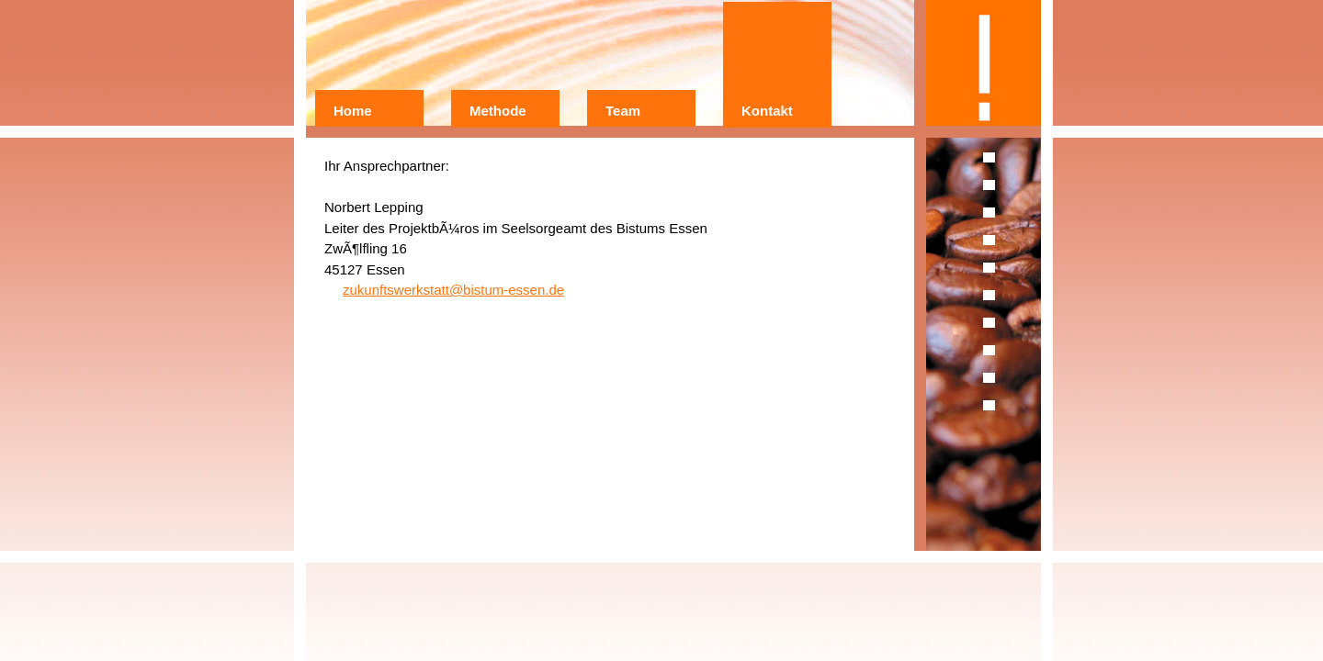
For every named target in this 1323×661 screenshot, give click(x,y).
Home (353, 110)
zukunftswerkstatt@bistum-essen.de (453, 289)
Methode (497, 110)
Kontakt (767, 110)
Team (622, 110)
